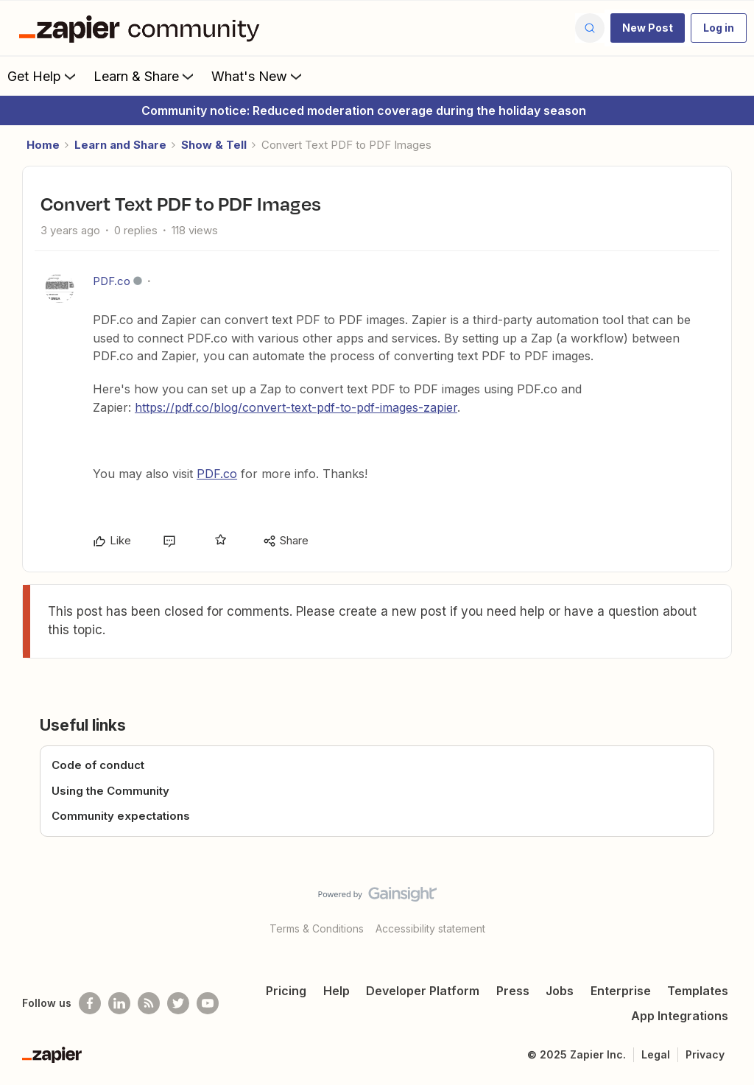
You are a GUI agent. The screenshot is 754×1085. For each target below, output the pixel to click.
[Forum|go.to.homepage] (143, 28)
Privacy (705, 1054)
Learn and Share (120, 145)
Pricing (286, 990)
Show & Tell (214, 145)
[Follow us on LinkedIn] (119, 1003)
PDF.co (111, 281)
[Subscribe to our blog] (149, 1003)
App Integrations (679, 1015)
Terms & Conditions (316, 928)
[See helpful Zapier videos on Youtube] (208, 1003)
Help (336, 990)
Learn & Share (145, 76)
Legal (655, 1054)
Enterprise (621, 990)
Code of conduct (98, 765)
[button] (647, 28)
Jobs (560, 990)
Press (512, 990)
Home (43, 145)
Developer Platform (422, 990)
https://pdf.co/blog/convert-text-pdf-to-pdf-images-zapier (296, 407)
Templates (697, 990)
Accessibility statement (430, 928)
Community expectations (121, 816)
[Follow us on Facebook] (90, 1003)
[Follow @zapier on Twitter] (178, 1003)
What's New (258, 76)
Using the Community (110, 791)
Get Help (43, 76)
